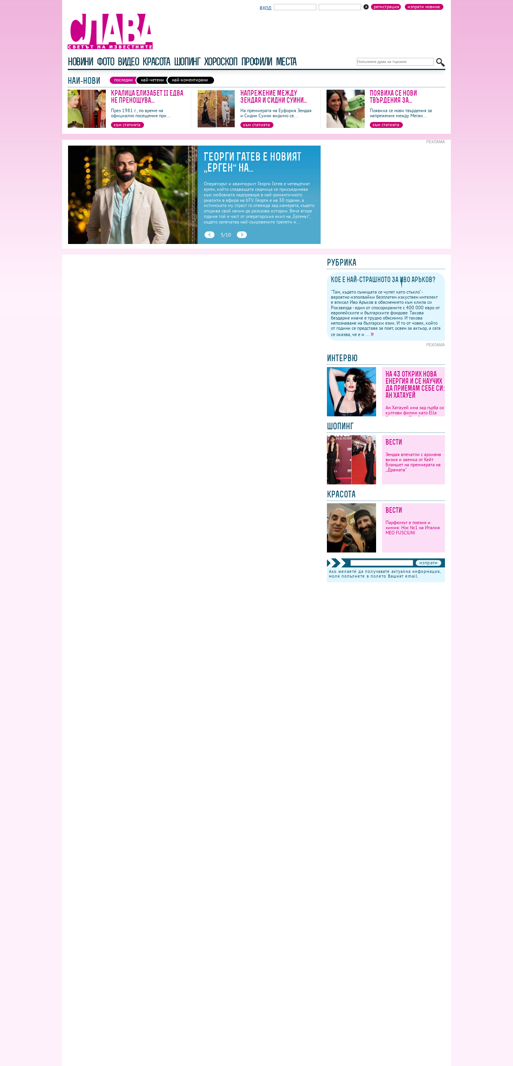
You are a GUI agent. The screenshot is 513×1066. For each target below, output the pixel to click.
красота (156, 61)
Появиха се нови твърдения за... (393, 97)
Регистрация (386, 6)
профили (256, 61)
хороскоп (220, 61)
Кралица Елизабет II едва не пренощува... (147, 97)
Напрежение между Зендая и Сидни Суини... (273, 97)
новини (80, 61)
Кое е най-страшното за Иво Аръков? (383, 279)
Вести (394, 442)
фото (105, 61)
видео (128, 61)
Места (286, 61)
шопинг (187, 61)
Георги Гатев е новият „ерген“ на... (252, 162)
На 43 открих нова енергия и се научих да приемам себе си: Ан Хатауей (415, 384)
